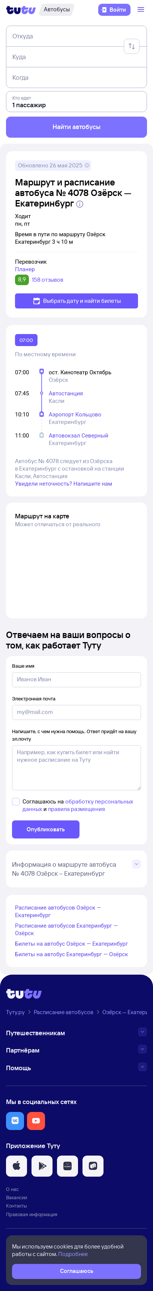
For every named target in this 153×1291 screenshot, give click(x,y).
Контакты (16, 1206)
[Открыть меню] (141, 9)
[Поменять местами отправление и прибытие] (132, 46)
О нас (12, 1189)
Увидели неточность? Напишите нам (63, 483)
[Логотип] (21, 10)
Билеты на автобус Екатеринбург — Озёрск (71, 954)
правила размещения (76, 809)
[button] (15, 1121)
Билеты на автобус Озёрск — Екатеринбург (71, 943)
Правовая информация (31, 1214)
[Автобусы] (56, 10)
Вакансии (16, 1197)
